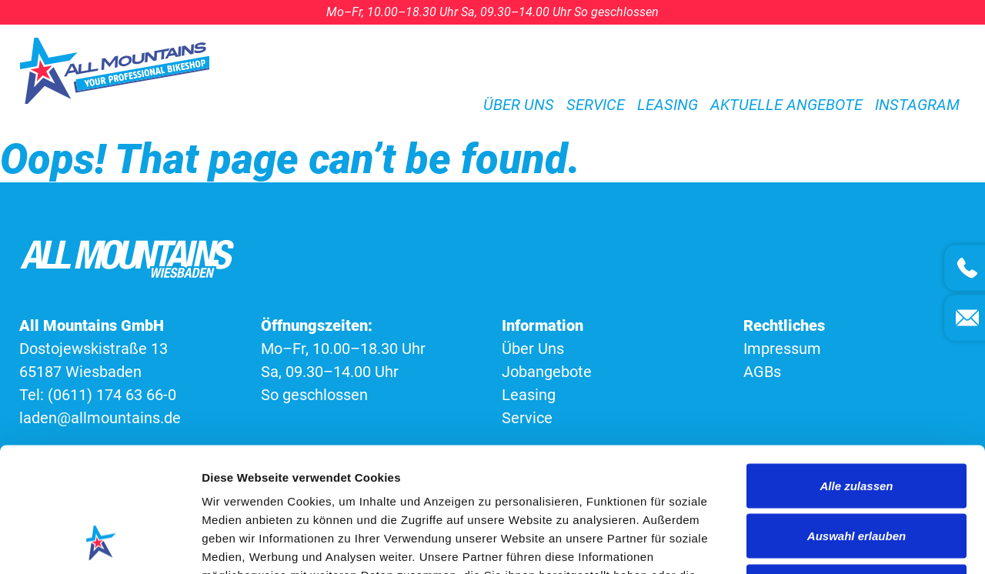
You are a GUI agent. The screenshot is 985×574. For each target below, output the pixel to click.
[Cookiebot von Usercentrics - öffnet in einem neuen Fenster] (99, 544)
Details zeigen (818, 543)
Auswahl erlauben (856, 422)
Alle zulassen (856, 372)
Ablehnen (856, 472)
